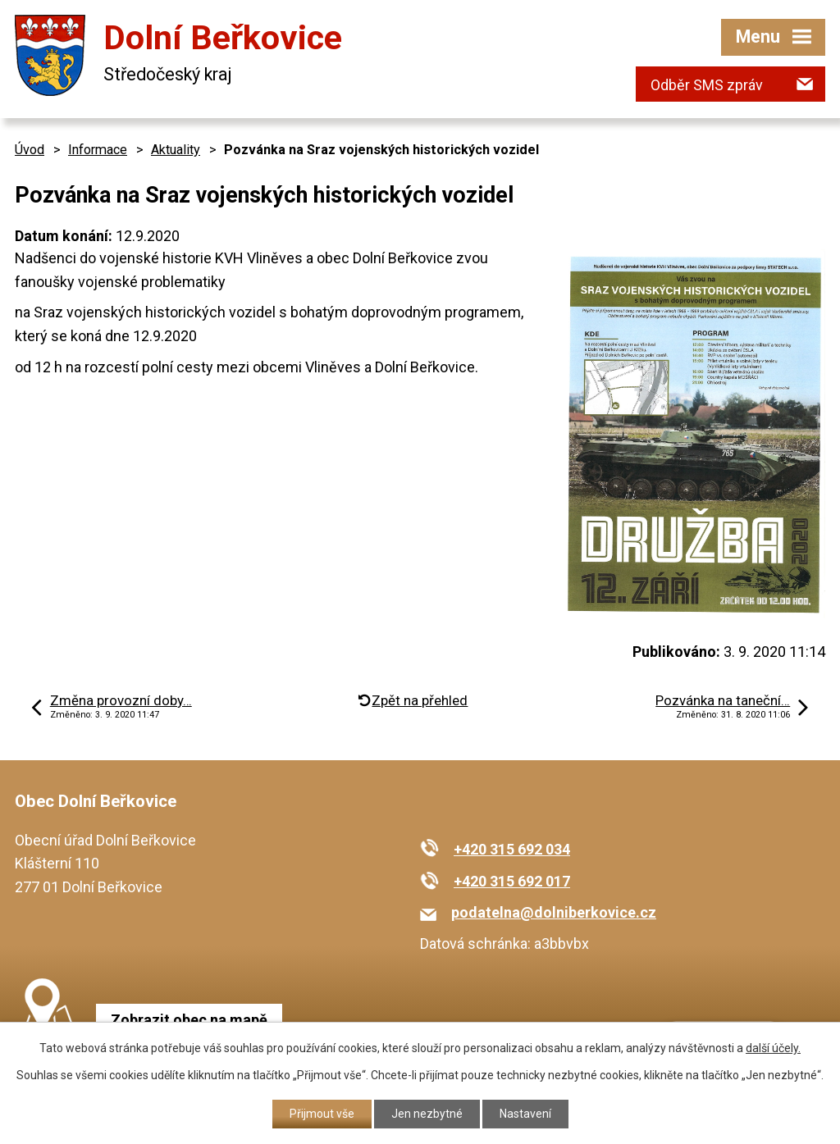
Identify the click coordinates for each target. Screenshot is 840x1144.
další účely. (773, 1048)
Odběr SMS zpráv (707, 84)
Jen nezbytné (427, 1113)
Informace (97, 149)
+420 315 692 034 (512, 849)
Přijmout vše (322, 1113)
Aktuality (175, 149)
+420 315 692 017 (512, 881)
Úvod (29, 149)
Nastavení (525, 1113)
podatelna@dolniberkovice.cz (553, 912)
